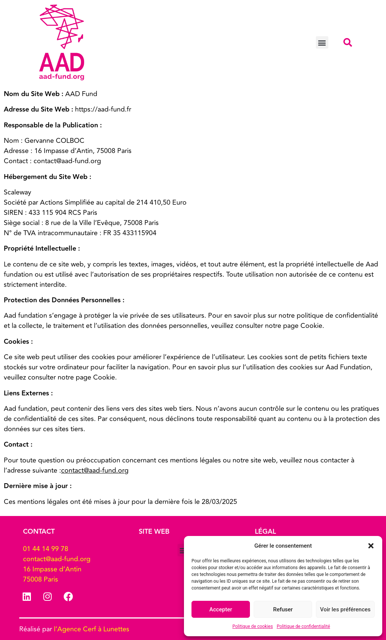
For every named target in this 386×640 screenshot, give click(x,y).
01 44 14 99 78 (45, 549)
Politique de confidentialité (303, 626)
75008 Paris (40, 579)
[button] (371, 546)
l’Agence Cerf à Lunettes (91, 629)
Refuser (283, 609)
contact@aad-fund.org (95, 470)
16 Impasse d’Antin (52, 569)
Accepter (220, 609)
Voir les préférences (345, 609)
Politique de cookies (253, 626)
